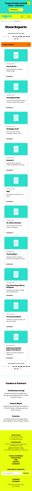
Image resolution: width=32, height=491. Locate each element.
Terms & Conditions (16, 456)
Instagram (16, 481)
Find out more (14, 9)
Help (16, 460)
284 (13, 36)
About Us (16, 462)
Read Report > (9, 76)
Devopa (18, 486)
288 (24, 36)
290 (29, 36)
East (11, 21)
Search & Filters (8, 44)
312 (15, 39)
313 (17, 39)
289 (27, 36)
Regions (6, 21)
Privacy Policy (16, 458)
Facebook (16, 479)
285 (16, 36)
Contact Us (16, 464)
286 (19, 36)
